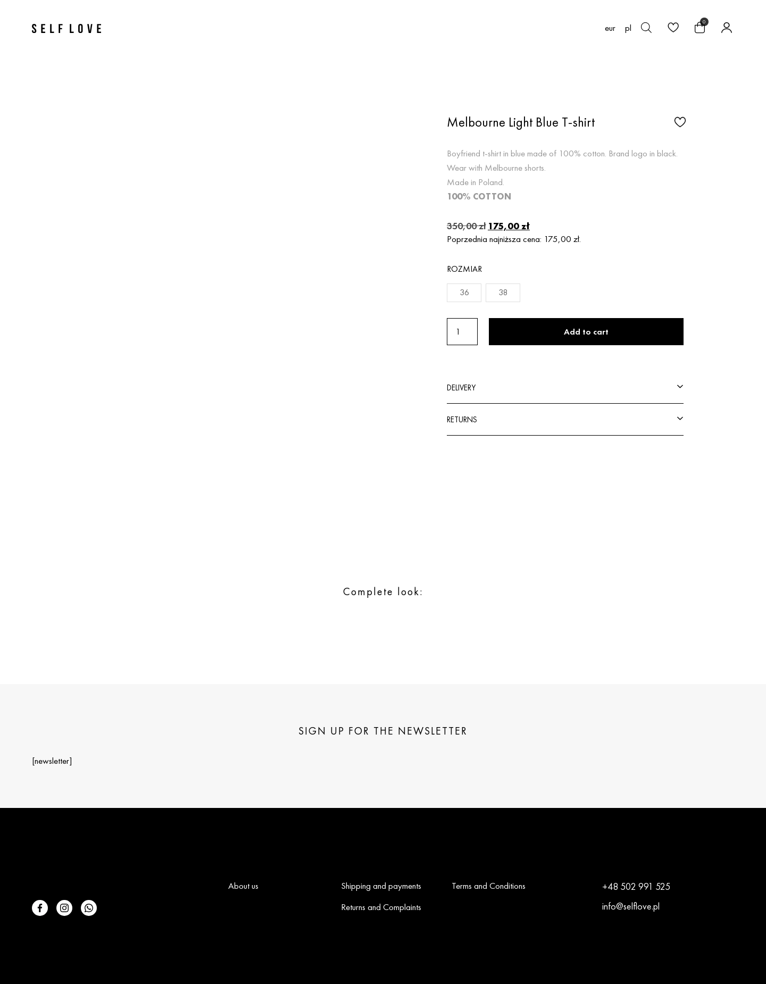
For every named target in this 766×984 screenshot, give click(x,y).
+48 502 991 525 (636, 886)
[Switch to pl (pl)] (628, 28)
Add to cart (586, 331)
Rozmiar (464, 268)
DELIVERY (461, 387)
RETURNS (462, 419)
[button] (679, 121)
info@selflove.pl (631, 906)
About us (243, 885)
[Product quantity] (462, 331)
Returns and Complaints (381, 907)
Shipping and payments (381, 885)
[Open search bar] (646, 27)
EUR (610, 27)
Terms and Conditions (489, 885)
